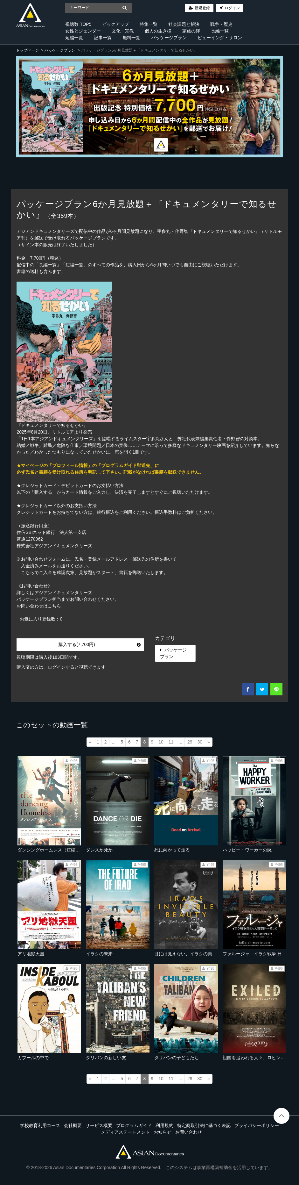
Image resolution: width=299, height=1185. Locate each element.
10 (160, 741)
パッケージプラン (169, 37)
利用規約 (164, 1125)
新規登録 (202, 8)
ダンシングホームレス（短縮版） (50, 849)
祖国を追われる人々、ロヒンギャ (256, 1057)
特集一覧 (148, 24)
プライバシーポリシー (256, 1125)
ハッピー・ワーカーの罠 (247, 849)
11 (171, 741)
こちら (54, 605)
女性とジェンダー (83, 30)
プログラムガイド (134, 1125)
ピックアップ (115, 24)
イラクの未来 (99, 953)
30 (200, 741)
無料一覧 (131, 37)
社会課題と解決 (183, 24)
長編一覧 (220, 30)
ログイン (232, 8)
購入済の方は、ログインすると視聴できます (61, 667)
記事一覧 (103, 37)
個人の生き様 (158, 30)
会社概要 (73, 1125)
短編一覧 (74, 37)
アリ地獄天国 (30, 953)
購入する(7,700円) (99, 644)
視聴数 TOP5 (78, 24)
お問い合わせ (188, 1132)
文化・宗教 (123, 30)
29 (189, 741)
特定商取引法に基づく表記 (204, 1125)
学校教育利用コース (40, 1125)
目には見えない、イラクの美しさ (187, 953)
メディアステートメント (125, 1132)
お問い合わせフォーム (43, 559)
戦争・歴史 (221, 24)
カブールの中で (33, 1057)
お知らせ (162, 1132)
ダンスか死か (99, 849)
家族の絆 (191, 30)
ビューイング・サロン (220, 37)
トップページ (27, 50)
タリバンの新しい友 (106, 1057)
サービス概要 (99, 1125)
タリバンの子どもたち (176, 1057)
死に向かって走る (172, 849)
